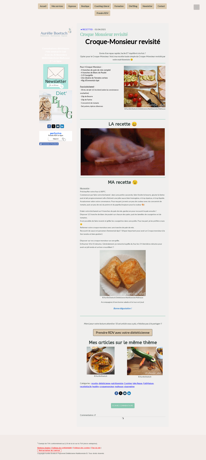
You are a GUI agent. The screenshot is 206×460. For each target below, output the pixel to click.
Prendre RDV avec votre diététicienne (123, 332)
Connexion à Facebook (49, 144)
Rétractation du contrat (49, 450)
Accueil (43, 6)
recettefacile (86, 386)
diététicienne (104, 383)
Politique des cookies (81, 448)
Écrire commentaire (122, 405)
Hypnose (72, 6)
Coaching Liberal (101, 6)
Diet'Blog (133, 6)
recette (94, 383)
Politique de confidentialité (62, 448)
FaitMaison (148, 383)
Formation (118, 6)
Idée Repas (137, 383)
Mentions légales (43, 448)
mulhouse (119, 386)
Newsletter (147, 6)
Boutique (85, 6)
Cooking (128, 383)
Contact (161, 6)
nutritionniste (117, 383)
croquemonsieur (107, 386)
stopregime (129, 386)
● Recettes (87, 29)
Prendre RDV (102, 13)
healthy (95, 386)
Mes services (57, 6)
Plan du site (95, 448)
